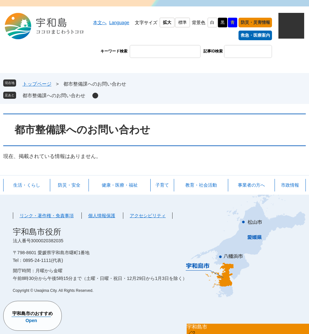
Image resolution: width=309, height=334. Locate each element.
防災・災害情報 (255, 22)
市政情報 (290, 185)
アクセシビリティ (148, 215)
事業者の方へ (251, 185)
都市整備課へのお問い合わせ (54, 95)
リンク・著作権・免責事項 (47, 215)
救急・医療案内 (255, 35)
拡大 (167, 22)
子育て (162, 185)
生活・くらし (26, 185)
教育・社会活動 (201, 185)
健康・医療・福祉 (120, 185)
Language (119, 22)
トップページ (37, 84)
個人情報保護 (101, 215)
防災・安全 (69, 185)
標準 (182, 22)
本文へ (100, 22)
